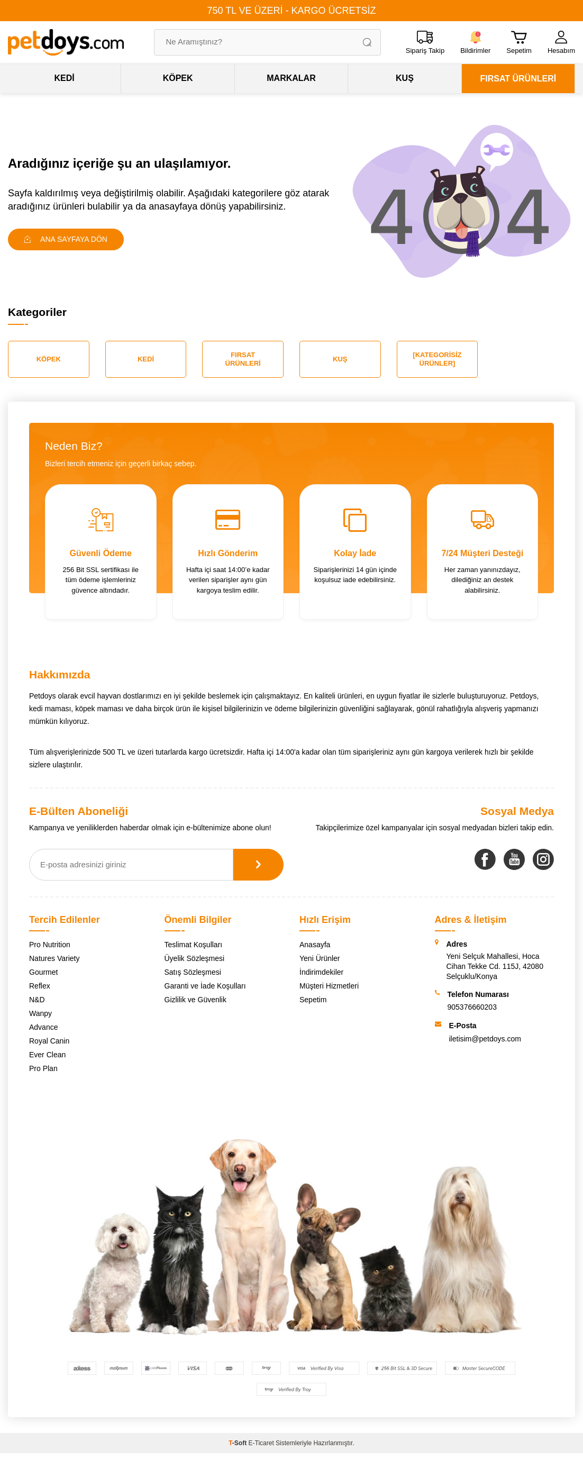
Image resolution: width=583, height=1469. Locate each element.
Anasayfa (314, 944)
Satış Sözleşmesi (193, 972)
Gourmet (43, 972)
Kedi (146, 359)
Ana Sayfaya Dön (65, 239)
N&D (37, 999)
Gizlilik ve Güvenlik (195, 999)
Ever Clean (47, 1054)
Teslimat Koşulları (194, 944)
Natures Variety (54, 958)
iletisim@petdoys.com (485, 1039)
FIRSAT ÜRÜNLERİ (518, 78)
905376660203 (472, 1007)
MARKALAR (291, 78)
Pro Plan (43, 1068)
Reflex (39, 986)
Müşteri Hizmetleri (329, 986)
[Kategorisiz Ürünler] (437, 359)
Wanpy (40, 1013)
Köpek (49, 359)
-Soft (238, 1443)
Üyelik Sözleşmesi (195, 958)
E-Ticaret (261, 1443)
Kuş (340, 359)
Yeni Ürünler (319, 958)
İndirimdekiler (321, 972)
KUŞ (405, 78)
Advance (43, 1027)
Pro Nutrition (49, 944)
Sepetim (312, 999)
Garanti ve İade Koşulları (205, 986)
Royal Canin (49, 1041)
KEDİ (64, 78)
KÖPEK (178, 78)
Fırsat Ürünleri (243, 359)
